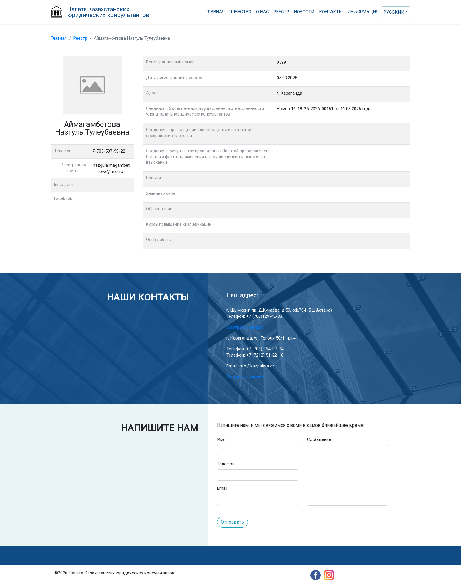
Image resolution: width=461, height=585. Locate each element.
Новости (304, 11)
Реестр (281, 11)
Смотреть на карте (245, 327)
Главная (215, 11)
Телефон (226, 464)
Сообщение (319, 439)
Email (222, 488)
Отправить (232, 522)
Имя (221, 439)
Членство (240, 11)
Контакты (331, 11)
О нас (262, 11)
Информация (363, 11)
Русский (394, 12)
